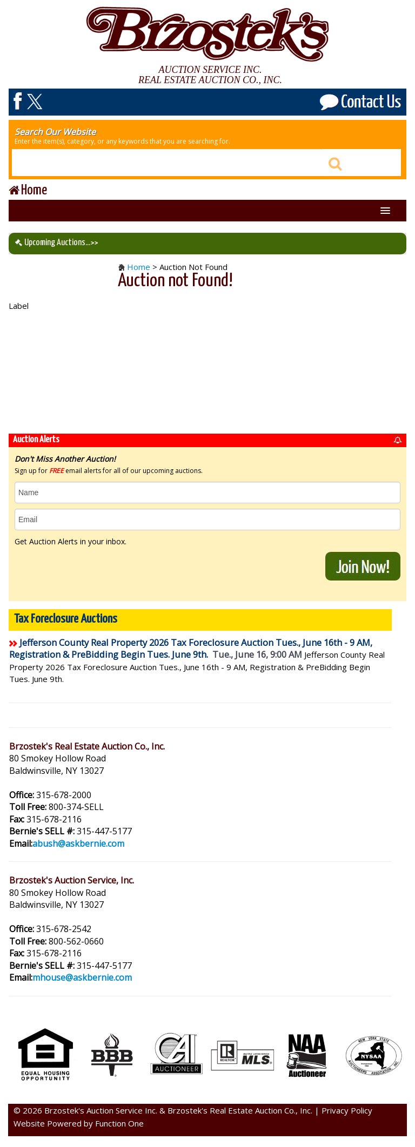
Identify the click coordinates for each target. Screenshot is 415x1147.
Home (138, 266)
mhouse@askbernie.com (82, 977)
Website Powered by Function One (79, 1123)
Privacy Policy (347, 1110)
